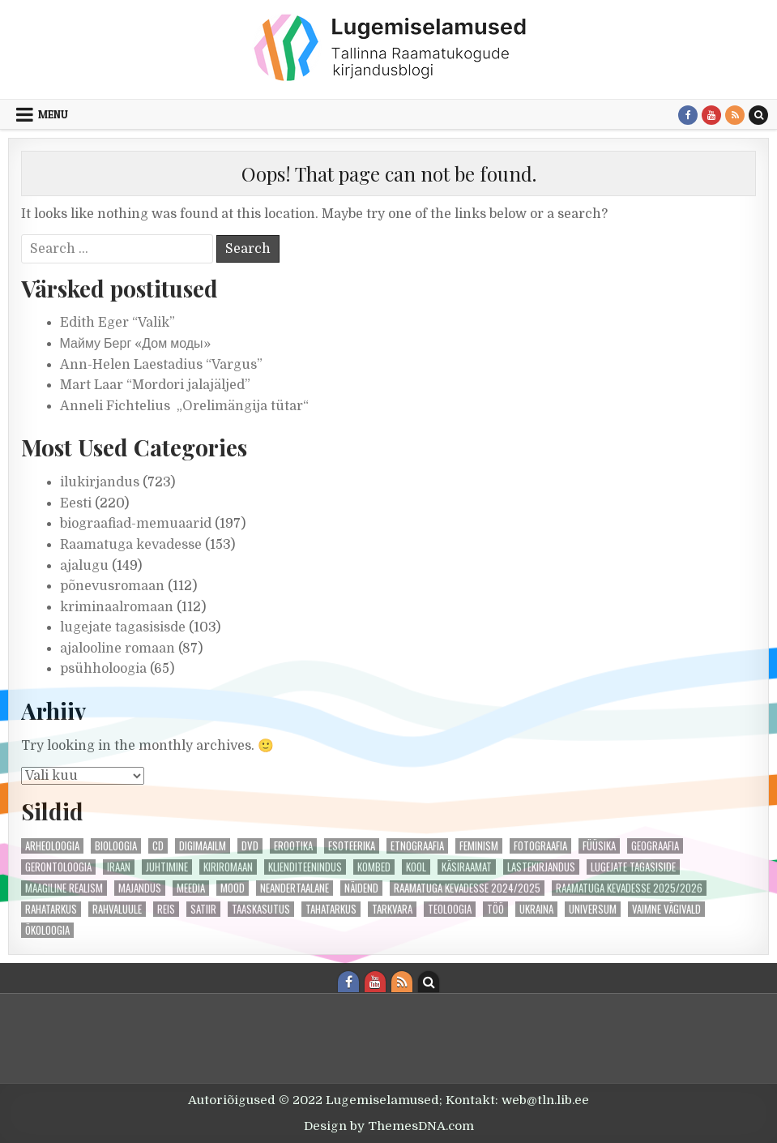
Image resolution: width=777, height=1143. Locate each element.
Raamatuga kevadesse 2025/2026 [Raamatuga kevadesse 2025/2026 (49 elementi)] (629, 888)
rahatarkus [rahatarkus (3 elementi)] (51, 909)
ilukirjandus (99, 482)
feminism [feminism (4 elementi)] (478, 846)
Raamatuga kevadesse (131, 544)
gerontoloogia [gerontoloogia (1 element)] (58, 867)
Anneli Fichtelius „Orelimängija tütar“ (184, 406)
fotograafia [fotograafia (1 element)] (540, 846)
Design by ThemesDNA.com (389, 1126)
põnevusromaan (112, 586)
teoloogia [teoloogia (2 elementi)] (450, 909)
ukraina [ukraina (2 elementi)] (536, 909)
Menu (53, 114)
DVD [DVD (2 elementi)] (249, 846)
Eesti (76, 503)
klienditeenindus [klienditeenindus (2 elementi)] (305, 867)
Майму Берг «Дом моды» (135, 343)
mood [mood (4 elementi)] (232, 888)
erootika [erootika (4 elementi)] (293, 846)
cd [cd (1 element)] (158, 846)
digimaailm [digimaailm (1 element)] (202, 846)
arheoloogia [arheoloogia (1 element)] (52, 846)
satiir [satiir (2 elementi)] (203, 909)
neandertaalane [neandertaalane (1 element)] (294, 888)
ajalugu (84, 566)
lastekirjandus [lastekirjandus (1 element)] (541, 867)
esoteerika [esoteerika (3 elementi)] (351, 846)
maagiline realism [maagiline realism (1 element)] (64, 888)
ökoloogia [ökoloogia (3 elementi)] (47, 930)
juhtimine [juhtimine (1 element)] (167, 867)
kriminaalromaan (116, 607)
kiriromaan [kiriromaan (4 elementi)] (228, 867)
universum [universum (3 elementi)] (593, 909)
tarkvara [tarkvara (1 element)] (392, 909)
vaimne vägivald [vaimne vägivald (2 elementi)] (666, 909)
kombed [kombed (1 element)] (374, 867)
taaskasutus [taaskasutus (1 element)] (261, 909)
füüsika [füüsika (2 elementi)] (599, 846)
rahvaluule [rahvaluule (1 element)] (117, 909)
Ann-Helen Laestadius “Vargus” (161, 364)
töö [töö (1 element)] (495, 909)
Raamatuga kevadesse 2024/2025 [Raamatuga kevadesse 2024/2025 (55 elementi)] (467, 888)
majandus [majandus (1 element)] (139, 888)
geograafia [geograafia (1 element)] (655, 846)
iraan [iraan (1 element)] (118, 867)
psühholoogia (103, 668)
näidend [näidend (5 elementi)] (361, 888)
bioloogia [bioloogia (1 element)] (116, 846)
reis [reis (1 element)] (166, 909)
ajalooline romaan (117, 648)
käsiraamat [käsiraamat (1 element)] (467, 867)
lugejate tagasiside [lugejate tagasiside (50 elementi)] (633, 867)
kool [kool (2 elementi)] (416, 867)
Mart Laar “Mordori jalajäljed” (155, 385)
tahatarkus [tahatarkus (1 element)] (330, 909)
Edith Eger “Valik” (117, 322)
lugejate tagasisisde (123, 627)
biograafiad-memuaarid (135, 523)
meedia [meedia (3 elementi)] (191, 888)
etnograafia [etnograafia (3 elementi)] (417, 846)
